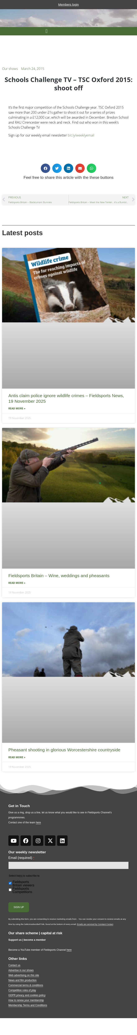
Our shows (10, 68)
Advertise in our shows (21, 970)
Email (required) (21, 858)
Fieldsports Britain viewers (23, 883)
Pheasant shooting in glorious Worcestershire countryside (64, 749)
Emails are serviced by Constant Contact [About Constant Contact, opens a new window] (95, 924)
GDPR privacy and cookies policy (26, 995)
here (38, 822)
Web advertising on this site (23, 975)
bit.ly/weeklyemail (81, 135)
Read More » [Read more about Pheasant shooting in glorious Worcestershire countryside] (16, 757)
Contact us (14, 965)
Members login (68, 4)
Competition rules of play (22, 990)
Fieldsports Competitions (22, 890)
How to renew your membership (26, 1000)
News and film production (22, 980)
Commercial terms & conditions (25, 985)
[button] (46, 31)
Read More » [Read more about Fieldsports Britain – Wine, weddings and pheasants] (16, 583)
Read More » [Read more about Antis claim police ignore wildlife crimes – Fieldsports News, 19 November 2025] (16, 408)
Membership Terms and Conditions (27, 1005)
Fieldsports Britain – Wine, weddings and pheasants (58, 575)
